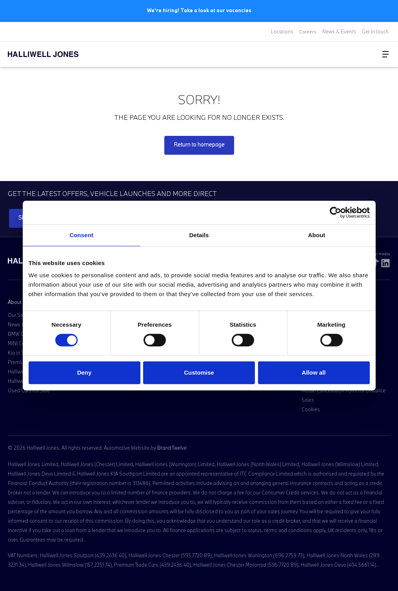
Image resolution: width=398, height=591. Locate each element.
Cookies (311, 409)
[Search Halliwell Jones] (366, 54)
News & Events (339, 31)
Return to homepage (199, 144)
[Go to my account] (369, 54)
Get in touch (375, 31)
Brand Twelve (172, 447)
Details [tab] (199, 235)
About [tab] (316, 235)
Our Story (18, 314)
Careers (307, 31)
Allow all (314, 372)
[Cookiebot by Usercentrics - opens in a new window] (335, 212)
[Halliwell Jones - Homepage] (53, 54)
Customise (199, 372)
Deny (84, 372)
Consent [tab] (81, 235)
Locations (282, 31)
